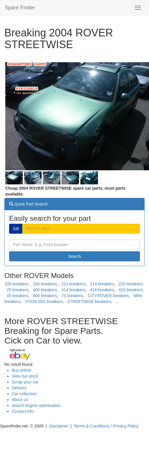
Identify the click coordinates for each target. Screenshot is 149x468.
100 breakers (16, 284)
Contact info (23, 411)
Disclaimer (58, 426)
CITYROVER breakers (108, 295)
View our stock (25, 376)
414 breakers (74, 289)
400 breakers (45, 289)
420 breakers (130, 289)
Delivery (19, 387)
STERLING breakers (43, 301)
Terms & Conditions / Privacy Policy (106, 426)
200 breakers (45, 284)
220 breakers (130, 284)
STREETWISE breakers (89, 301)
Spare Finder (20, 8)
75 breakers (72, 295)
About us (20, 399)
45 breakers (17, 295)
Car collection (24, 393)
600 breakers (45, 295)
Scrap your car (25, 382)
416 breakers (102, 289)
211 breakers (74, 284)
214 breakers (102, 284)
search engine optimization (36, 405)
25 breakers (17, 289)
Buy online (21, 370)
